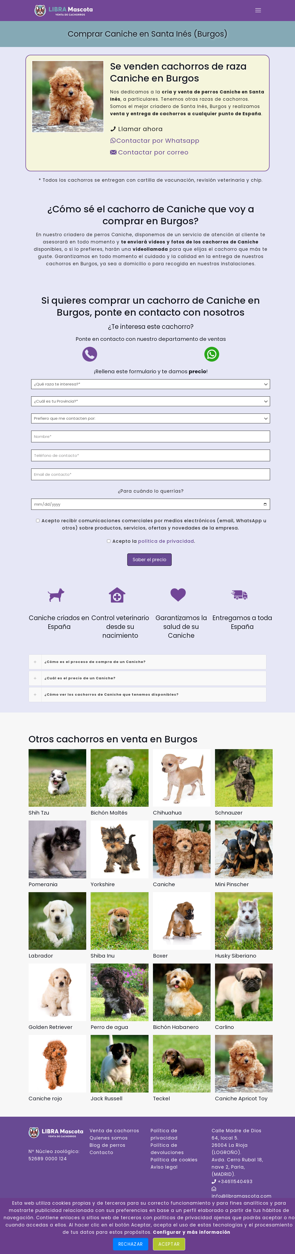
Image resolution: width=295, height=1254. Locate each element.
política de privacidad (166, 541)
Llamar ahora (136, 129)
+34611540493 (235, 1181)
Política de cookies (174, 1160)
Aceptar (169, 1244)
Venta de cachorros (114, 1131)
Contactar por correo (149, 152)
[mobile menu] (258, 10)
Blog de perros (107, 1145)
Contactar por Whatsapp (154, 140)
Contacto (101, 1152)
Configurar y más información (191, 1232)
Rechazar (130, 1244)
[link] (147, 661)
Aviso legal (164, 1167)
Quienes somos (109, 1138)
